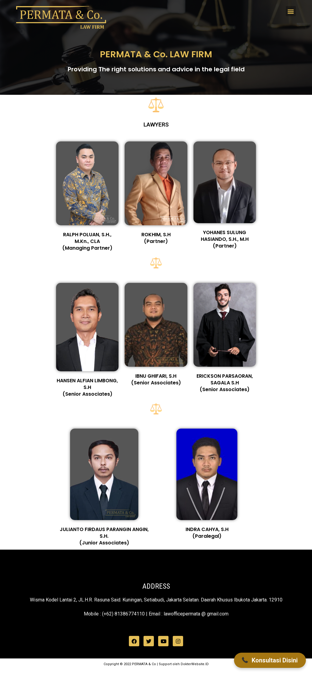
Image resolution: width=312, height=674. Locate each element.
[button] (291, 11)
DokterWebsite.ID (195, 664)
